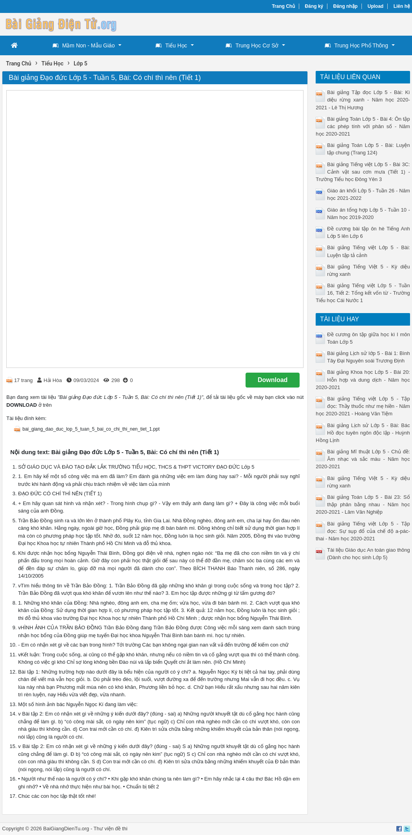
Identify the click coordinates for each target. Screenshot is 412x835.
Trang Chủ (283, 6)
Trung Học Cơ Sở (252, 45)
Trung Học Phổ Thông (356, 45)
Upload (376, 6)
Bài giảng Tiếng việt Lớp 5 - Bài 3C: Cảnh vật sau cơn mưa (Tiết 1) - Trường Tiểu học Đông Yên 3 (363, 171)
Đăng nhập (345, 6)
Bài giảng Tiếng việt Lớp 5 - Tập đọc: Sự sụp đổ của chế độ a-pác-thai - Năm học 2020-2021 (363, 531)
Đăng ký (314, 6)
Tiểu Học (171, 45)
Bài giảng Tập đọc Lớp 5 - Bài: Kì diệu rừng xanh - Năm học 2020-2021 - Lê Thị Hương (363, 99)
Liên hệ (402, 6)
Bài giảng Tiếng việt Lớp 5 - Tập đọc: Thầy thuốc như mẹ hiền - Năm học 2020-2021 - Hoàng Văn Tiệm (363, 406)
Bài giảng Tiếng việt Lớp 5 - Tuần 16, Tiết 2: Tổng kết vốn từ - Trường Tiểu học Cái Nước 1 (363, 293)
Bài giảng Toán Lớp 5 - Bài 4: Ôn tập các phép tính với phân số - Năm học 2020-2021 (363, 126)
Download (272, 380)
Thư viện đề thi (111, 828)
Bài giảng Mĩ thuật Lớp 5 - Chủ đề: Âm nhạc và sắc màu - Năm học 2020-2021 (363, 459)
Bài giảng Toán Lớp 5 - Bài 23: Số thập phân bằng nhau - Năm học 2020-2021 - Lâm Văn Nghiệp (363, 504)
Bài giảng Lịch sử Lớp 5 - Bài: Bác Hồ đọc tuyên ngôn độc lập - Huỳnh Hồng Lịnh (363, 432)
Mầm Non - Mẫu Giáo (83, 45)
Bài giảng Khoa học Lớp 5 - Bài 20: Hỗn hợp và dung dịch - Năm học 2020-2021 (363, 379)
